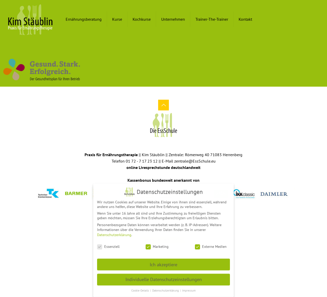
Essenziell (108, 244)
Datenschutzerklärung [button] (166, 288)
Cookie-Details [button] (140, 288)
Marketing (157, 244)
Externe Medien (211, 244)
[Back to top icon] (163, 105)
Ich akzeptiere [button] (163, 262)
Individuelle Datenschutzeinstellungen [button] (163, 277)
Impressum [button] (189, 288)
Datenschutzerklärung (114, 232)
